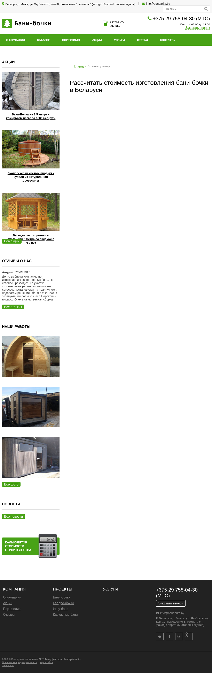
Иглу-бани (60, 609)
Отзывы (9, 614)
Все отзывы (13, 307)
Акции (97, 40)
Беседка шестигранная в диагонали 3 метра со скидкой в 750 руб (30, 239)
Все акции (11, 241)
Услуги (119, 40)
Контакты (167, 40)
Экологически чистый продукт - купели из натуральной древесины (31, 177)
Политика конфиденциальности (19, 662)
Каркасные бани (65, 614)
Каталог (43, 40)
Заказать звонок (197, 27)
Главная (80, 66)
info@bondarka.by (158, 3)
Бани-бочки (61, 597)
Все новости (13, 516)
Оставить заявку (117, 23)
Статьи (142, 40)
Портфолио (71, 40)
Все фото (11, 484)
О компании (15, 40)
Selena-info (8, 665)
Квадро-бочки (63, 603)
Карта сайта (46, 662)
